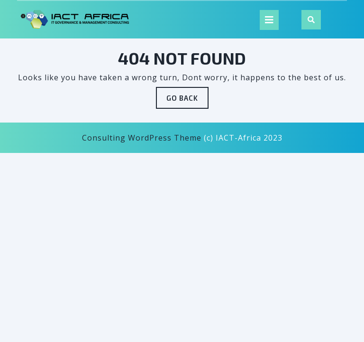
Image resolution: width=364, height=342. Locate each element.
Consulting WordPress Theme (141, 138)
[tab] (269, 20)
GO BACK (187, 100)
